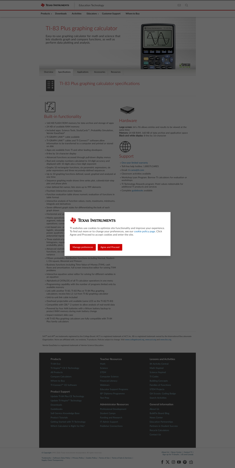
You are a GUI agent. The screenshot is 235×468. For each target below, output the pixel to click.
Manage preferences (83, 247)
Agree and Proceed (110, 247)
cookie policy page (144, 231)
